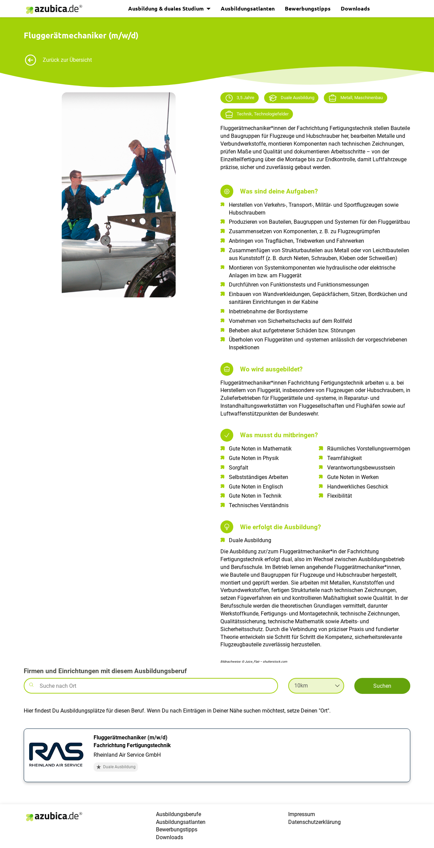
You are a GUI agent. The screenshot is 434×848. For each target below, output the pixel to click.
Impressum (301, 814)
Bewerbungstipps (308, 8)
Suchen (382, 686)
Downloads (355, 8)
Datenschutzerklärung (314, 822)
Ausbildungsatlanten (248, 8)
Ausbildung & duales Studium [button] (166, 8)
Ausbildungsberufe (178, 814)
